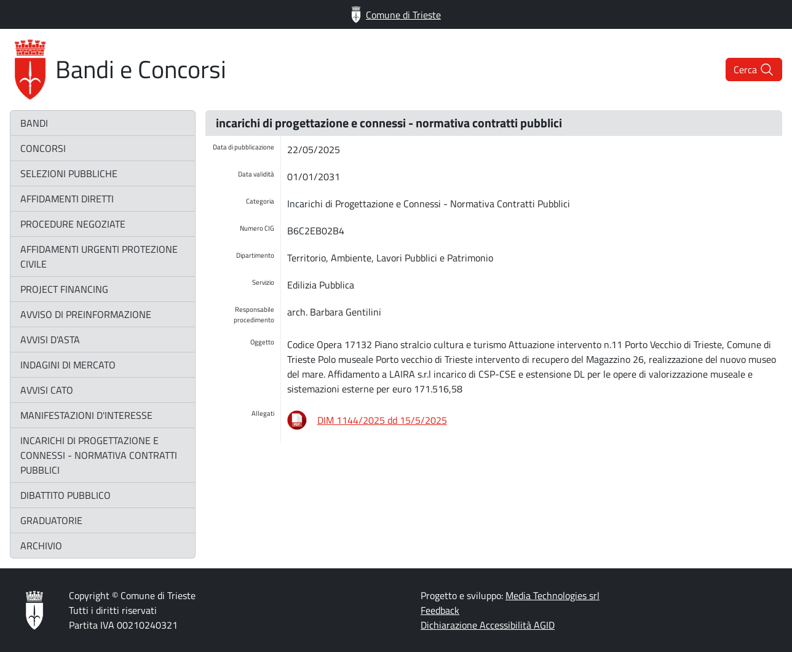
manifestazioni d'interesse (86, 415)
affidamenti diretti (67, 198)
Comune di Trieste (396, 14)
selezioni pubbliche (68, 173)
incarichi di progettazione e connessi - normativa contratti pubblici (98, 455)
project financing (64, 289)
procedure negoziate (72, 224)
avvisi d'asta (50, 339)
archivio (41, 545)
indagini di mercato (68, 364)
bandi (34, 123)
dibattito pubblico (65, 495)
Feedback (440, 610)
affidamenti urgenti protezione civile (99, 256)
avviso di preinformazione (85, 314)
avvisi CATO (46, 390)
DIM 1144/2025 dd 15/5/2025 (382, 420)
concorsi (43, 148)
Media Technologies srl (552, 595)
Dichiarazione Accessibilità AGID (488, 625)
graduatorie (51, 520)
